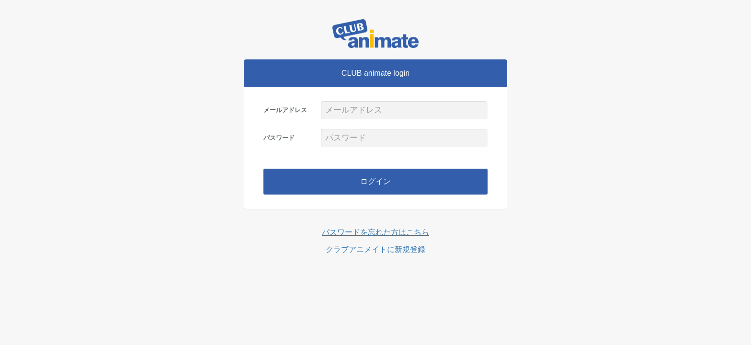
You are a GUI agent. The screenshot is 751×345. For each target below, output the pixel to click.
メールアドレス (285, 110)
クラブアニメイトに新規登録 (375, 249)
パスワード (279, 137)
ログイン (375, 181)
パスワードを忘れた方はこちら (375, 232)
